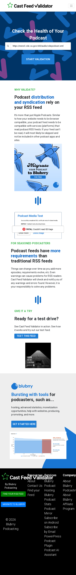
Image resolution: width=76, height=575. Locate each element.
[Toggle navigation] (71, 6)
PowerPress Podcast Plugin (52, 540)
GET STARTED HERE (24, 424)
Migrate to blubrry (14, 504)
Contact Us (34, 485)
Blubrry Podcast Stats (50, 499)
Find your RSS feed (13, 494)
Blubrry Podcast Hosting (50, 485)
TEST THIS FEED (26, 336)
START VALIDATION (38, 59)
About (31, 481)
